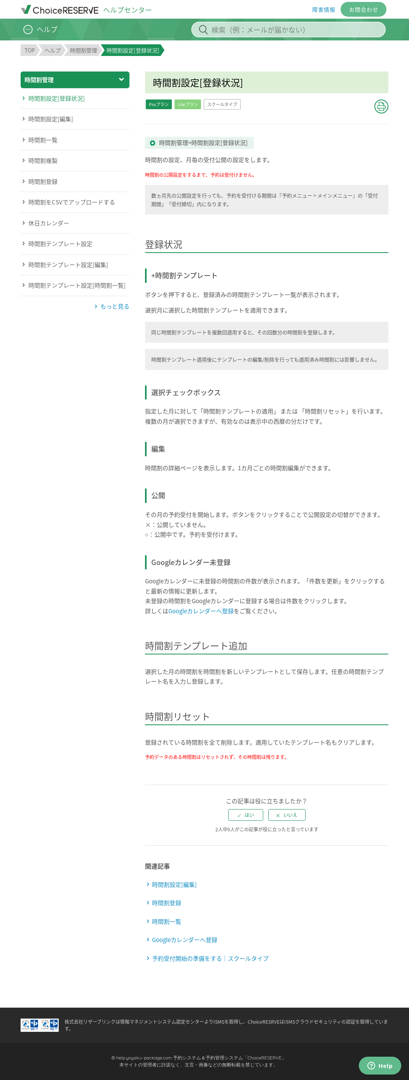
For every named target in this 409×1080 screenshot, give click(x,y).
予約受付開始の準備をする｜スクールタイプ (210, 958)
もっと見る (114, 306)
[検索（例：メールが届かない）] (288, 29)
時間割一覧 (43, 140)
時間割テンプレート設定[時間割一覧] (77, 285)
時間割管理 (83, 50)
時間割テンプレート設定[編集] (68, 264)
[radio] (245, 815)
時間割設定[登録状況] (56, 98)
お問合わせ (363, 9)
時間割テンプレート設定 (60, 243)
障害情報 (324, 9)
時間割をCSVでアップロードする (71, 202)
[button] (381, 106)
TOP (29, 50)
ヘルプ (52, 50)
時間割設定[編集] (50, 119)
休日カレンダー (48, 223)
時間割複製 (43, 160)
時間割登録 (43, 181)
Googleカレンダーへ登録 (201, 611)
